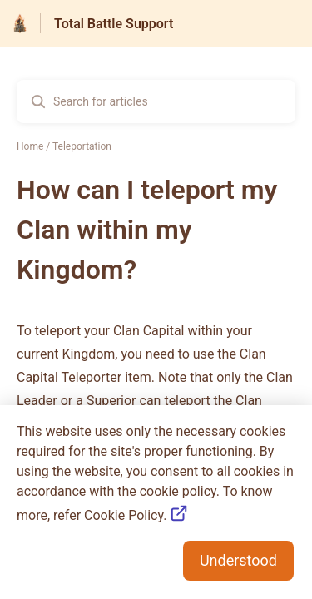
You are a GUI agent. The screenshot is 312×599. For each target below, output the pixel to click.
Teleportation (81, 146)
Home (30, 146)
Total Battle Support (113, 24)
